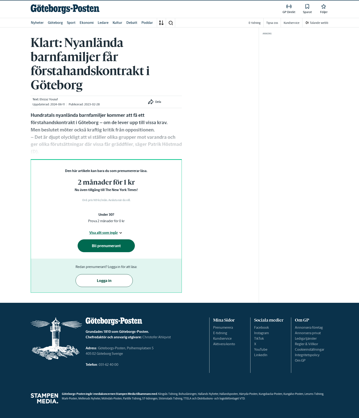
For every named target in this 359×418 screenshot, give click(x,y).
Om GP (300, 360)
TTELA (187, 398)
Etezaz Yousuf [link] (49, 99)
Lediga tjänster (306, 338)
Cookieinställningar (309, 349)
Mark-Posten (69, 398)
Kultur (117, 22)
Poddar (147, 22)
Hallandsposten (228, 394)
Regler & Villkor (306, 344)
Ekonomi (87, 22)
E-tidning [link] (255, 23)
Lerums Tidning (314, 394)
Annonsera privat (308, 333)
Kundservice (222, 338)
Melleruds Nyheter (89, 398)
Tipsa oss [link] (272, 23)
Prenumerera (223, 327)
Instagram (261, 333)
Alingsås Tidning (167, 394)
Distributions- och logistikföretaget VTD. (221, 398)
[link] (65, 9)
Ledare (103, 22)
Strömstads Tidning (170, 398)
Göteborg (55, 22)
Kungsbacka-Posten (270, 394)
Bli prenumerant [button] (106, 245)
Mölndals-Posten (111, 398)
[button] (170, 22)
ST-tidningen (150, 398)
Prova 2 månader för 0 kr (106, 221)
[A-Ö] (161, 22)
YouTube (260, 349)
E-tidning (220, 333)
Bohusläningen (188, 394)
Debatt (131, 22)
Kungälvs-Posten (293, 394)
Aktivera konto (224, 344)
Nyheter (37, 22)
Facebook (261, 327)
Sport (71, 22)
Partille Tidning (132, 398)
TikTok (259, 338)
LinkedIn (260, 355)
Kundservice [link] (291, 23)
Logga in (104, 280)
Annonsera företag (309, 327)
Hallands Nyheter (208, 394)
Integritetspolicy (307, 355)
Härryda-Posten (248, 394)
